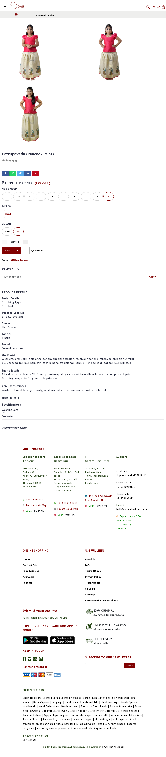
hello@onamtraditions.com (132, 509)
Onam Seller (123, 494)
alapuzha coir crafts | (98, 715)
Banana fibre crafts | (121, 706)
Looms (26, 559)
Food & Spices (31, 571)
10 (18, 196)
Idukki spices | (121, 719)
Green (7, 231)
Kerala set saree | (81, 697)
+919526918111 (137, 475)
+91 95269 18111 (36, 499)
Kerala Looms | (61, 697)
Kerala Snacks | (130, 710)
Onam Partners (125, 482)
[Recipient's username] (69, 277)
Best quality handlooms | (57, 719)
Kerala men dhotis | (104, 697)
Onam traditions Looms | (38, 697)
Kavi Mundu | (31, 706)
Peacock (7, 214)
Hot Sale (27, 583)
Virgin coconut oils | (106, 728)
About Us (90, 559)
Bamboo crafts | (71, 706)
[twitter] (20, 173)
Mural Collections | (50, 706)
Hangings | (58, 702)
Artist (34, 618)
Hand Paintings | (111, 702)
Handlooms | (72, 702)
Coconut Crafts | (52, 710)
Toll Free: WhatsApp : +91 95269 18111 (98, 497)
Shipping (90, 588)
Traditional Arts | (90, 702)
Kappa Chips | (52, 715)
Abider (63, 618)
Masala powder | (65, 723)
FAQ (87, 565)
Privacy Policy (93, 577)
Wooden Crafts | (87, 710)
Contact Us (29, 739)
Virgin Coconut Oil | (109, 710)
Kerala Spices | (42, 702)
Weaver (54, 618)
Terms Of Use (93, 571)
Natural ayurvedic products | (53, 728)
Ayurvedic (28, 577)
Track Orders (92, 583)
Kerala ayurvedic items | (90, 723)
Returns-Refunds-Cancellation (102, 600)
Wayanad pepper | (84, 719)
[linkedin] (28, 173)
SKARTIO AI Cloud (113, 746)
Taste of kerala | (33, 719)
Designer (43, 618)
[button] (2, 5)
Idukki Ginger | (103, 719)
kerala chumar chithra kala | (127, 715)
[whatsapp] (13, 173)
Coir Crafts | (69, 710)
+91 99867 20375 (67, 502)
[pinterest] (35, 173)
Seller (26, 618)
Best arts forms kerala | (95, 706)
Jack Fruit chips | (33, 715)
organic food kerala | (72, 715)
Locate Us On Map (36, 505)
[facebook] (5, 173)
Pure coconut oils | (82, 728)
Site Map (90, 594)
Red (18, 231)
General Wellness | (116, 723)
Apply (152, 277)
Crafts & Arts (30, 565)
